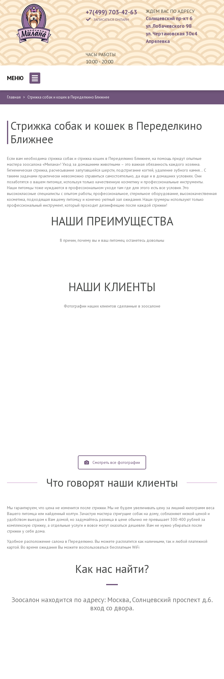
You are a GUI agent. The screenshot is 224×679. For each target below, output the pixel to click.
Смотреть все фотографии (112, 462)
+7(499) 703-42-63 (111, 12)
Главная (14, 97)
